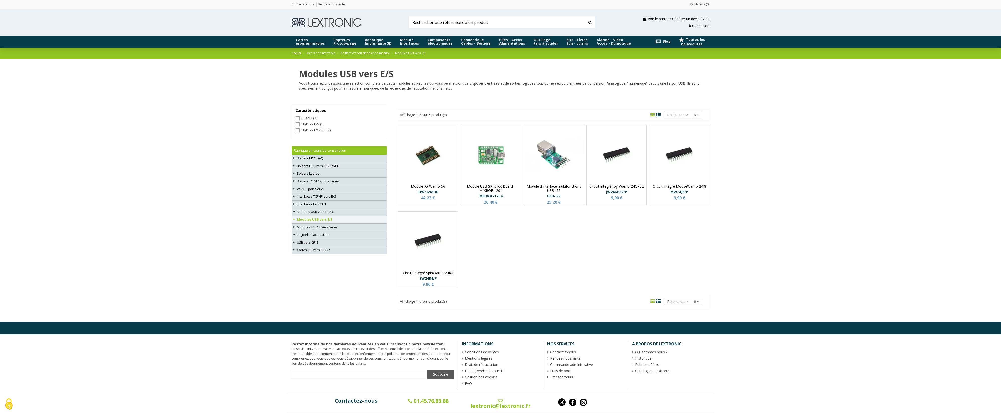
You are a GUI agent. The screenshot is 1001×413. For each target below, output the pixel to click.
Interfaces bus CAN (311, 204)
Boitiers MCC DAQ (310, 158)
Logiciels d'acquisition (313, 234)
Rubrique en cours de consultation (320, 150)
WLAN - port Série (310, 189)
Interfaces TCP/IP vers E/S (316, 196)
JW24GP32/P (616, 191)
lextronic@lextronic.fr (500, 403)
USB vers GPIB (308, 242)
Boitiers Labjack (309, 173)
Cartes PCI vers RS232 (313, 250)
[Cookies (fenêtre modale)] (9, 404)
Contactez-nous (356, 400)
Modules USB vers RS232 (316, 211)
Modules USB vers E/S (314, 219)
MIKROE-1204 (491, 196)
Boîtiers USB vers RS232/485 (318, 166)
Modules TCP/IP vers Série (317, 227)
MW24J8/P (679, 191)
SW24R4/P (428, 278)
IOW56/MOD (428, 191)
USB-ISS (553, 196)
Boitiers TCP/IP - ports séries (318, 181)
